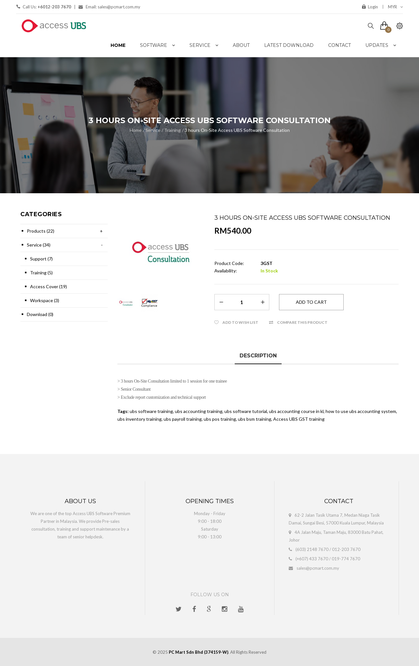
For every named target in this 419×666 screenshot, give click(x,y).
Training (172, 130)
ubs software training (151, 411)
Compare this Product (302, 322)
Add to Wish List (240, 322)
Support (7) (41, 258)
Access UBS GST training (299, 419)
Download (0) (40, 314)
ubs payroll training (183, 419)
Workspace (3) (44, 300)
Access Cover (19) (48, 286)
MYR (395, 6)
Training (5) (41, 272)
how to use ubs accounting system (361, 411)
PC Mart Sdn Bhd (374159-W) (198, 652)
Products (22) (40, 231)
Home (136, 130)
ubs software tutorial (245, 411)
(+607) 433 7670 (311, 558)
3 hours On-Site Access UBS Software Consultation (237, 130)
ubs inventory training (139, 419)
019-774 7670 (346, 558)
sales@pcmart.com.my (317, 568)
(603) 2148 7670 (311, 549)
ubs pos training (220, 419)
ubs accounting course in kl (296, 411)
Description (258, 356)
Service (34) (38, 245)
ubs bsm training (254, 419)
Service (152, 130)
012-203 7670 (346, 549)
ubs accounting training (198, 411)
